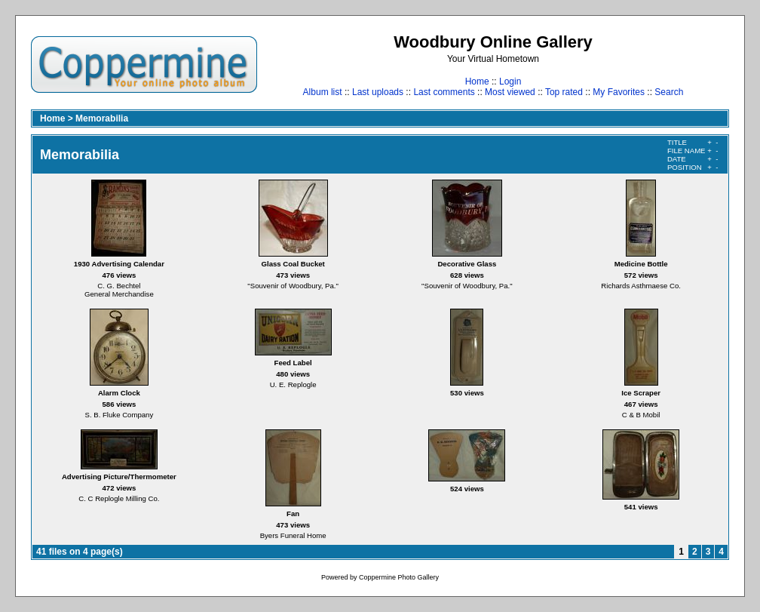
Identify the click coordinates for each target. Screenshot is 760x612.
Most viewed (510, 92)
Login (510, 81)
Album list (322, 92)
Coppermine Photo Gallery (399, 577)
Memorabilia (101, 118)
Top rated (564, 92)
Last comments (443, 92)
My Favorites (619, 92)
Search (668, 92)
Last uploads (377, 92)
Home (477, 81)
